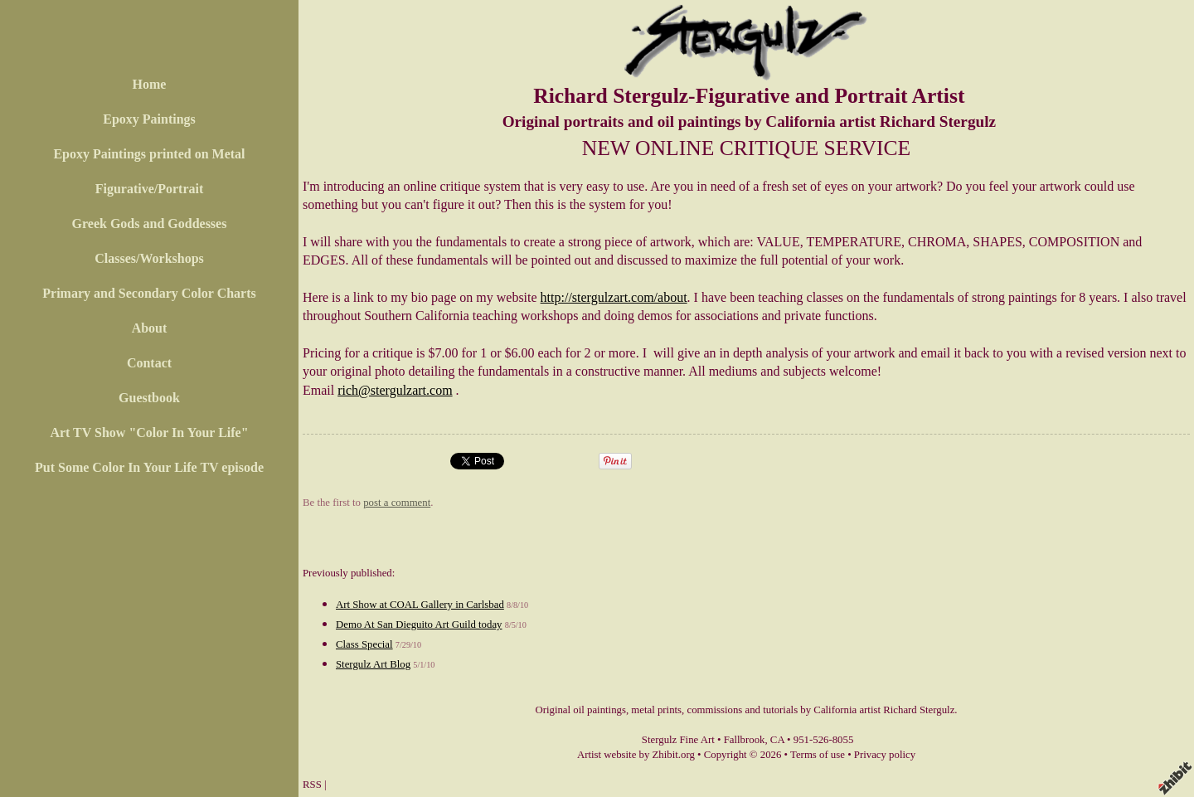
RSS (312, 784)
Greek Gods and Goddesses (149, 223)
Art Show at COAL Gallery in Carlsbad (420, 604)
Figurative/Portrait (149, 189)
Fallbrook (744, 740)
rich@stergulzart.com (394, 390)
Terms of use (817, 755)
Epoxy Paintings (149, 119)
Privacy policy (884, 755)
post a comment (396, 502)
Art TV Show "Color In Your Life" (149, 432)
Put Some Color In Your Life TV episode (149, 467)
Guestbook (149, 398)
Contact (149, 363)
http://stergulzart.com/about (614, 297)
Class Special (364, 644)
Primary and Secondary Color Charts (148, 293)
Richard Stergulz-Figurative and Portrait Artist (748, 96)
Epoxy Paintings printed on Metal (149, 154)
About (149, 328)
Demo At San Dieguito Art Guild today (419, 624)
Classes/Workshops (149, 258)
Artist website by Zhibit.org (636, 755)
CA (777, 740)
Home (150, 84)
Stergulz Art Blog (373, 664)
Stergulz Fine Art (678, 740)
